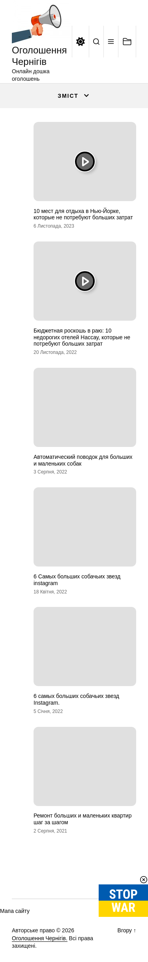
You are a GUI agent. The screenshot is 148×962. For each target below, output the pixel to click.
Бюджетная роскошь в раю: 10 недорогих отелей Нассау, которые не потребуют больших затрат (82, 337)
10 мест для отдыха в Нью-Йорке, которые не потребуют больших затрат (83, 214)
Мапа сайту (15, 911)
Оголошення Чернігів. (39, 938)
